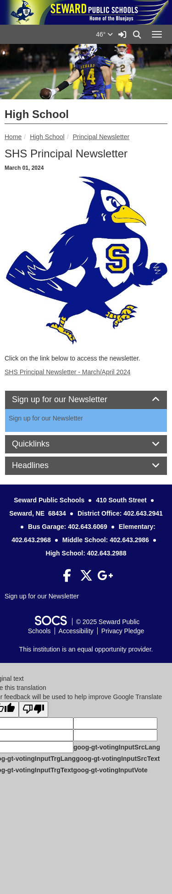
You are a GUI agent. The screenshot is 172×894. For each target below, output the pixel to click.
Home (13, 136)
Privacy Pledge (122, 631)
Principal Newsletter (100, 136)
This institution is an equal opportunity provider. (86, 649)
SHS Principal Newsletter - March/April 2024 (68, 372)
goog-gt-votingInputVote (110, 770)
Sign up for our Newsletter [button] (70, 399)
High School (47, 136)
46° (104, 34)
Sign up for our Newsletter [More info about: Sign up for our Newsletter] (46, 418)
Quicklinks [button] (41, 444)
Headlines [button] (40, 465)
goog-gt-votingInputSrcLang (116, 747)
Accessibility (76, 631)
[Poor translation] (33, 709)
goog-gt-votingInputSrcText (118, 758)
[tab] (86, 400)
